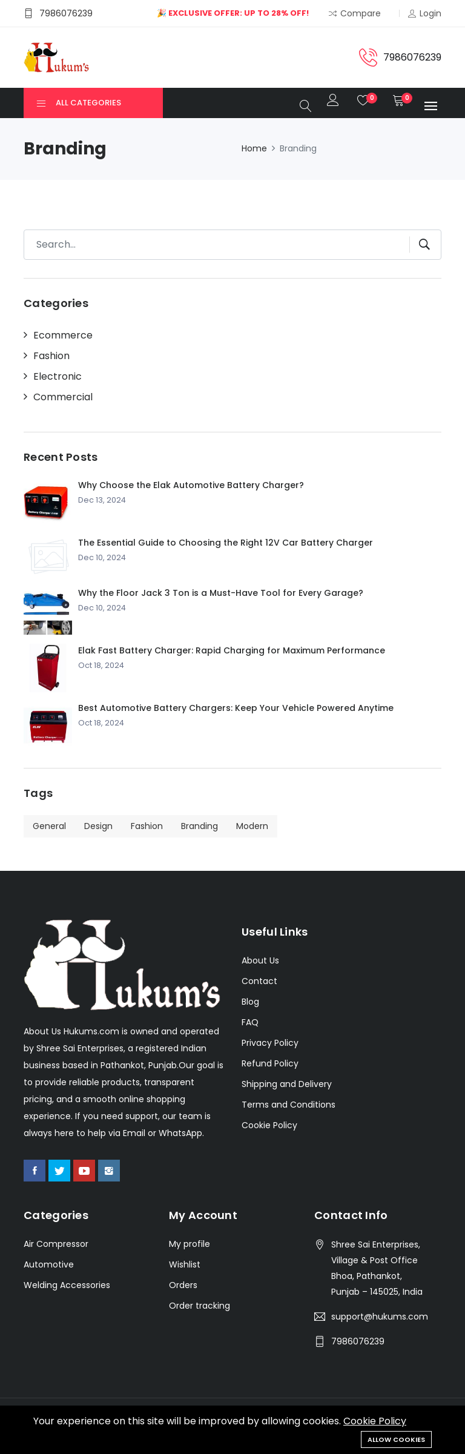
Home (254, 148)
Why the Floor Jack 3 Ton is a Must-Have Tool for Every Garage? (220, 593)
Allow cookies (396, 1439)
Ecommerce (63, 335)
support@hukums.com (379, 1316)
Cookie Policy (374, 1421)
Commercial (63, 397)
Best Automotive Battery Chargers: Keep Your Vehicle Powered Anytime (236, 708)
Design (98, 826)
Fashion (51, 356)
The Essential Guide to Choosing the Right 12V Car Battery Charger (225, 543)
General (49, 826)
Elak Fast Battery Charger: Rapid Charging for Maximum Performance (231, 650)
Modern (252, 826)
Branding (199, 826)
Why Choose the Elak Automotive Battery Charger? (191, 485)
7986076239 (357, 1341)
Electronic (57, 376)
